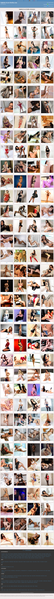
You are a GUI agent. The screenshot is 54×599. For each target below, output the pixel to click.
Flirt (44, 570)
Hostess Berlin (20, 561)
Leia (6, 322)
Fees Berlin (26, 0)
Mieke (20, 307)
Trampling (22, 582)
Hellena (20, 337)
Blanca (47, 277)
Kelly (7, 143)
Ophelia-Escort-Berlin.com (9, 3)
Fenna (7, 501)
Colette (7, 173)
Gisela (7, 337)
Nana (47, 128)
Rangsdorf (25, 556)
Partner (24, 550)
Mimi (6, 292)
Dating (46, 570)
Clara (47, 39)
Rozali (20, 54)
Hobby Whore (7, 561)
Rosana (34, 292)
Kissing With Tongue (30, 582)
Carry (20, 24)
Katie (47, 426)
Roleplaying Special (11, 582)
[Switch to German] (30, 1)
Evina (34, 69)
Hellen (34, 486)
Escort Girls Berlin (20, 0)
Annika (7, 218)
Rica (47, 486)
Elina (47, 143)
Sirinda (7, 24)
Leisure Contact (24, 575)
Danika (20, 277)
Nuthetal (9, 556)
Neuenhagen (5, 556)
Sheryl (34, 158)
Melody (47, 456)
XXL (11, 566)
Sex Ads (45, 575)
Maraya (20, 501)
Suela (33, 173)
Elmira (47, 188)
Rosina (7, 471)
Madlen (34, 337)
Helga (20, 411)
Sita (6, 307)
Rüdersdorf (29, 556)
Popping (49, 570)
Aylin (20, 322)
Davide (20, 203)
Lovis (33, 411)
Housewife (2, 561)
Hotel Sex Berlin (38, 575)
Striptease (19, 582)
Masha (47, 292)
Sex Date (5, 570)
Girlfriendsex (35, 582)
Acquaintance (34, 570)
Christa (47, 69)
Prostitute (45, 561)
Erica (47, 158)
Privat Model (42, 561)
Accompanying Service (24, 570)
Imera (34, 456)
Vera (33, 128)
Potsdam (23, 556)
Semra (47, 218)
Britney (7, 411)
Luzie (20, 456)
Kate (47, 173)
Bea (33, 188)
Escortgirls (27, 561)
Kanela (20, 158)
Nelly (20, 39)
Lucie (33, 426)
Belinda (20, 426)
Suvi (47, 352)
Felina (47, 24)
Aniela (20, 143)
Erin (20, 173)
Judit (20, 486)
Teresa (34, 307)
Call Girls (24, 561)
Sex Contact (9, 570)
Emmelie (47, 411)
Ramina (34, 471)
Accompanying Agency (10, 575)
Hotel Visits (42, 575)
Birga (47, 441)
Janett (20, 441)
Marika (7, 426)
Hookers (31, 561)
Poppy (7, 456)
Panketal (16, 556)
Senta (34, 24)
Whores (38, 561)
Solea (20, 188)
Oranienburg (12, 556)
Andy (6, 203)
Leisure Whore (35, 561)
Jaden (7, 54)
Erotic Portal (15, 575)
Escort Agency (20, 575)
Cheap (38, 570)
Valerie (20, 218)
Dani (20, 471)
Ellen (6, 128)
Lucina (34, 277)
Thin (7, 566)
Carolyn (7, 158)
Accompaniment (30, 570)
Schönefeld (35, 556)
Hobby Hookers (16, 561)
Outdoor (16, 582)
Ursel (7, 277)
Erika (7, 69)
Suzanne (20, 352)
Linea (47, 471)
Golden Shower (3, 582)
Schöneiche (39, 556)
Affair (5, 575)
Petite (13, 566)
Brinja (20, 292)
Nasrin (7, 441)
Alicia (7, 352)
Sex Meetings (13, 570)
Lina (33, 143)
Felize (47, 337)
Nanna (34, 54)
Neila (33, 203)
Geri (47, 203)
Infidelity (2, 570)
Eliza (33, 218)
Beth (47, 501)
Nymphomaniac (3, 566)
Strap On (25, 582)
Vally (33, 501)
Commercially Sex (17, 570)
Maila (7, 188)
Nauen (2, 556)
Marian (47, 322)
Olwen (7, 486)
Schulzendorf (43, 556)
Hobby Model (11, 561)
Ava (33, 322)
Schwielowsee (48, 556)
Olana (7, 39)
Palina (34, 39)
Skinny (9, 566)
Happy (28, 575)
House (30, 575)
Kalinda (20, 128)
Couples (7, 582)
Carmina (34, 352)
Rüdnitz (33, 556)
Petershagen (19, 556)
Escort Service (41, 570)
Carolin (20, 69)
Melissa (47, 307)
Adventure (2, 575)
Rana (33, 441)
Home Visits (33, 575)
